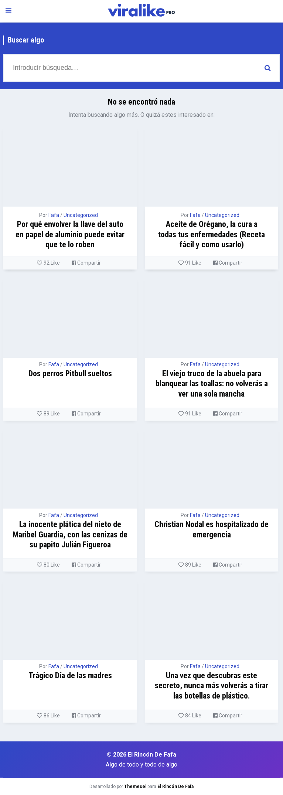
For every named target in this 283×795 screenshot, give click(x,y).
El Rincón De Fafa (175, 786)
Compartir (86, 263)
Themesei (135, 786)
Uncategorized (81, 215)
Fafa (53, 215)
